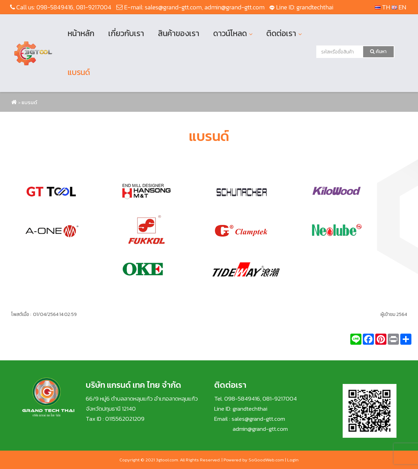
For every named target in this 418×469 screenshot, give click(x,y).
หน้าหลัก (81, 33)
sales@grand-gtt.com (173, 7)
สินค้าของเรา (178, 33)
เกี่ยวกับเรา (126, 33)
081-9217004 (93, 7)
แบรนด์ (79, 72)
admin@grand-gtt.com (234, 7)
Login (293, 460)
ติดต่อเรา (281, 33)
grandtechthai (314, 7)
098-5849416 (54, 7)
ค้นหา (378, 51)
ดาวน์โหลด (230, 33)
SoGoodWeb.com (266, 460)
